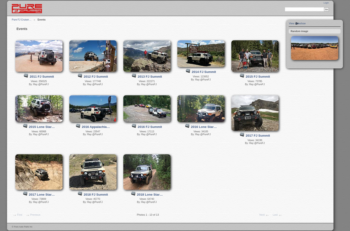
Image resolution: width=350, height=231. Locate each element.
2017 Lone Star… (42, 194)
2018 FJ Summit (96, 194)
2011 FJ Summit (42, 76)
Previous (33, 215)
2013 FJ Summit (150, 76)
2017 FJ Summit (258, 135)
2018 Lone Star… (150, 194)
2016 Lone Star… (204, 127)
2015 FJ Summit (258, 76)
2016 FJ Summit (150, 127)
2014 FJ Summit (204, 72)
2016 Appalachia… (96, 127)
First (17, 215)
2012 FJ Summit (96, 76)
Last (277, 215)
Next (264, 215)
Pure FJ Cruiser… (21, 19)
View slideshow (297, 23)
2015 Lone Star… (42, 127)
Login (326, 3)
